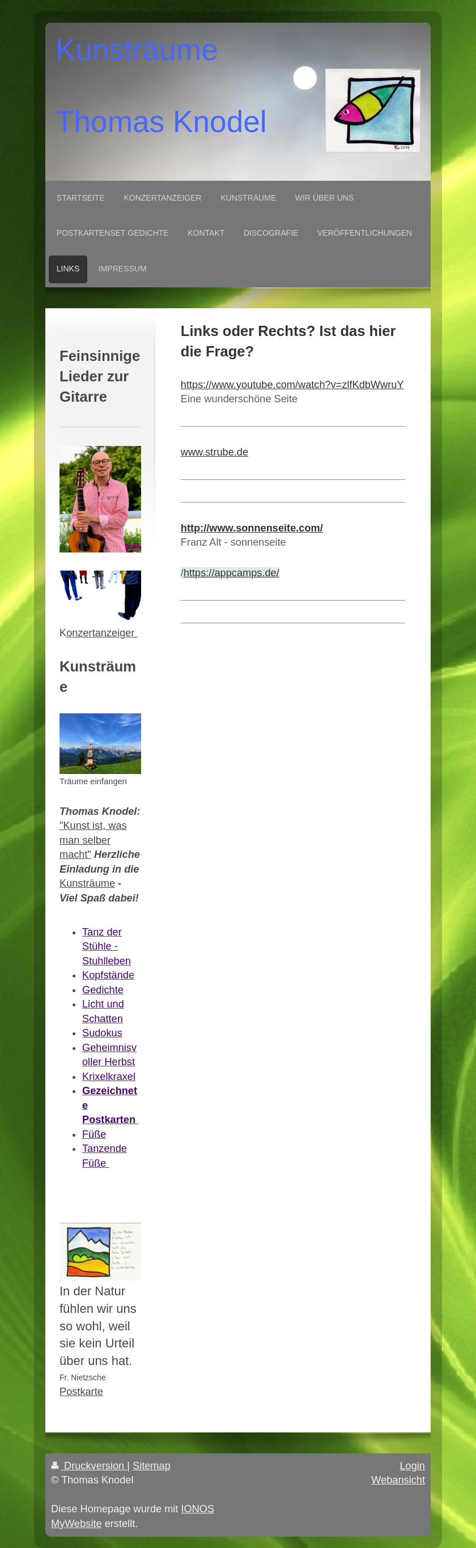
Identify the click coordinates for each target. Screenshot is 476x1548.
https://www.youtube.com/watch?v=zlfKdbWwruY (292, 384)
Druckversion (89, 1466)
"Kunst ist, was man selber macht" (93, 840)
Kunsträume (87, 883)
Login (412, 1466)
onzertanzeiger (101, 633)
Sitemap (152, 1466)
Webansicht (398, 1480)
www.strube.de (214, 452)
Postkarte (81, 1391)
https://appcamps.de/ (231, 573)
